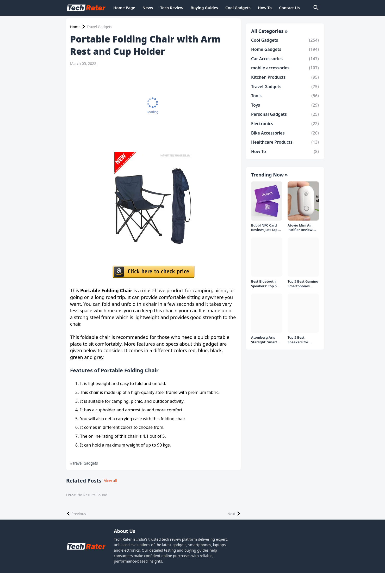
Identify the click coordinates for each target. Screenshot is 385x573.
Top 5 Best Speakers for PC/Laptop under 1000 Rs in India (301, 339)
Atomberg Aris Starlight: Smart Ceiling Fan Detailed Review (264, 339)
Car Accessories (285, 59)
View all (110, 480)
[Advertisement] (152, 108)
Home (75, 27)
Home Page (124, 7)
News (147, 7)
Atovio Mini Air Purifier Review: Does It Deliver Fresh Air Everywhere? (300, 227)
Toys (285, 105)
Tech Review (171, 7)
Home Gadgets (285, 49)
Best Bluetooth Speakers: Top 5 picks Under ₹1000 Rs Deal (266, 283)
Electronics (285, 123)
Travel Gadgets (99, 27)
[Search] (316, 7)
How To (265, 7)
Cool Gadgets (238, 7)
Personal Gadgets (285, 114)
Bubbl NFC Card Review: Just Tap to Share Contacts (266, 227)
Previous (78, 513)
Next (231, 513)
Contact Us (289, 7)
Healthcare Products (285, 142)
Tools (285, 96)
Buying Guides (204, 7)
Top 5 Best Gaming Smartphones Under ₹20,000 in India (303, 283)
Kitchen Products (285, 77)
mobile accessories (285, 68)
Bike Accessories (285, 133)
